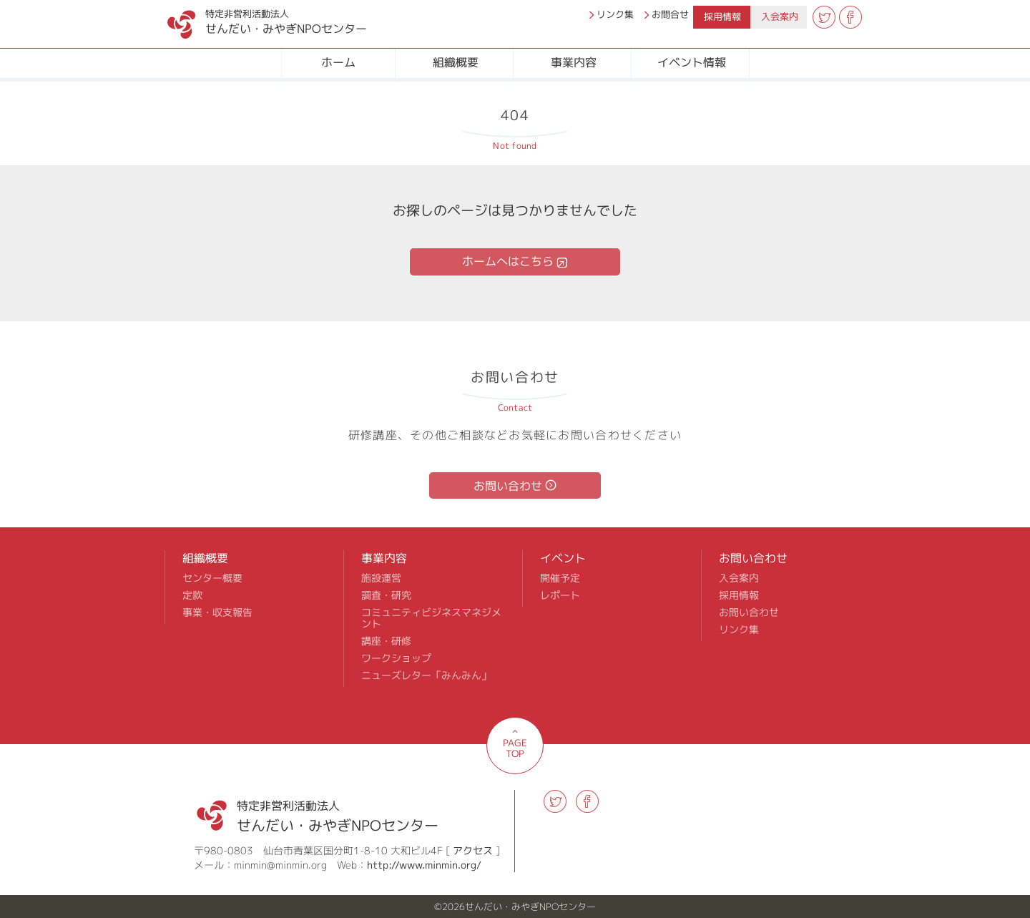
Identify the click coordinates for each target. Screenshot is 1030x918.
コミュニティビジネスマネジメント (431, 618)
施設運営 (381, 578)
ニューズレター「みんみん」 (426, 675)
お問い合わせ (508, 486)
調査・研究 (386, 595)
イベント (563, 558)
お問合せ (670, 14)
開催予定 (560, 578)
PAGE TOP (515, 748)
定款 (192, 595)
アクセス (473, 850)
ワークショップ (396, 658)
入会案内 (779, 16)
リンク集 (615, 14)
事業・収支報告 (217, 612)
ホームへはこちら (508, 261)
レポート (560, 595)
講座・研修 (386, 641)
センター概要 (212, 578)
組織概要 (456, 62)
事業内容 (574, 62)
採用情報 (722, 16)
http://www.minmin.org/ (424, 864)
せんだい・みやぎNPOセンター (252, 18)
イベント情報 (691, 62)
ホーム (338, 62)
